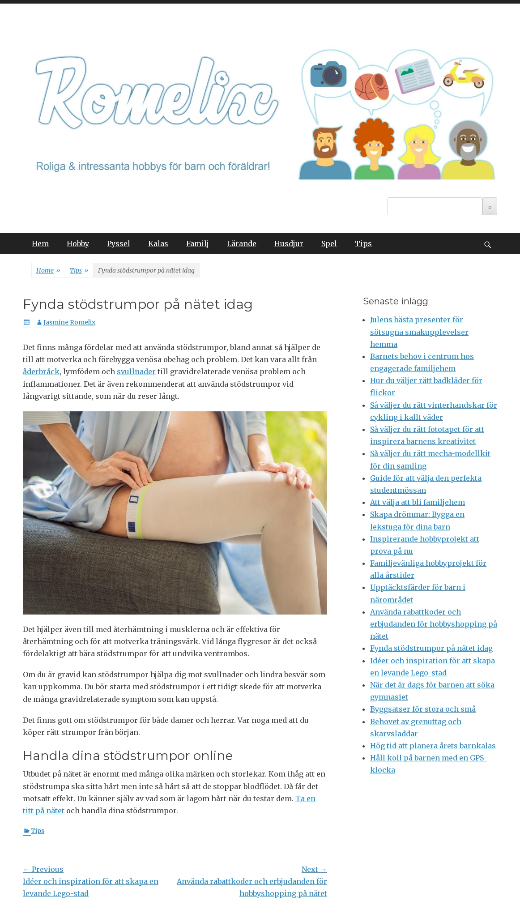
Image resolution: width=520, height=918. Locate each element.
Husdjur (288, 243)
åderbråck (41, 371)
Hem (40, 243)
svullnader (136, 371)
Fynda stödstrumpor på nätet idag (431, 648)
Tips (363, 243)
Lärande (241, 243)
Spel (329, 243)
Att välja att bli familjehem (417, 502)
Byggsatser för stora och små (423, 709)
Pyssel (118, 243)
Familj (197, 243)
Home (48, 270)
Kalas (158, 243)
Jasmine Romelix (69, 322)
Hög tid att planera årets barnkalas (433, 745)
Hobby (78, 243)
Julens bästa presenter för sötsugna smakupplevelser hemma (419, 331)
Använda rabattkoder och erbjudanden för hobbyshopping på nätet (433, 623)
